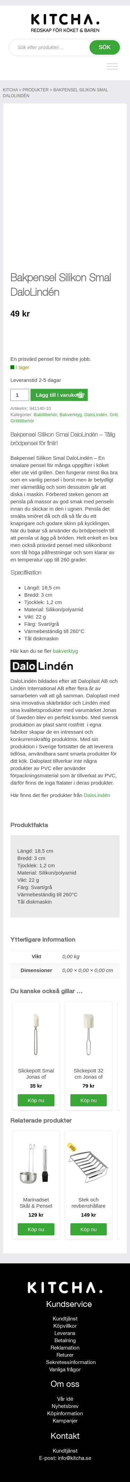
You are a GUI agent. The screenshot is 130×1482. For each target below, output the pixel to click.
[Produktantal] (19, 395)
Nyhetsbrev (65, 1406)
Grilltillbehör (22, 420)
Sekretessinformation (71, 1362)
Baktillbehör (45, 414)
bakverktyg (65, 651)
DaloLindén (95, 414)
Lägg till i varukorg (59, 395)
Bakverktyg (71, 414)
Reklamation (65, 1348)
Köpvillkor (65, 1326)
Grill (114, 414)
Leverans (65, 1333)
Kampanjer (65, 1421)
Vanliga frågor (65, 1369)
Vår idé (65, 1399)
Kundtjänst (65, 1318)
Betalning (65, 1340)
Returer (65, 1355)
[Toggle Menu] (112, 66)
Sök (105, 47)
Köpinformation (65, 1413)
